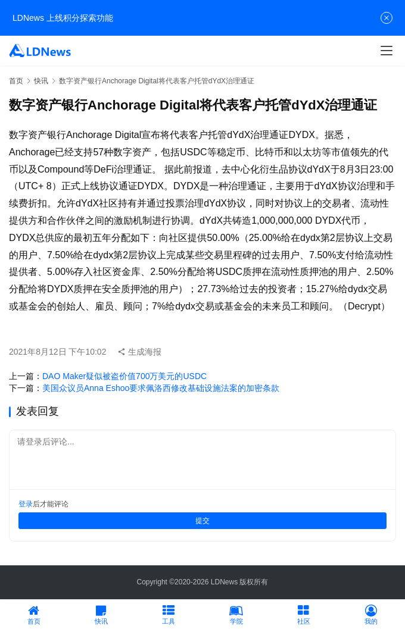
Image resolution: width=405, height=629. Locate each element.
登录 (25, 504)
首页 (16, 81)
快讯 (41, 81)
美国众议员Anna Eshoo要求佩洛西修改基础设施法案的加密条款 (160, 388)
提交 (202, 521)
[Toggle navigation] (386, 50)
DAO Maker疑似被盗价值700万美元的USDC (124, 376)
